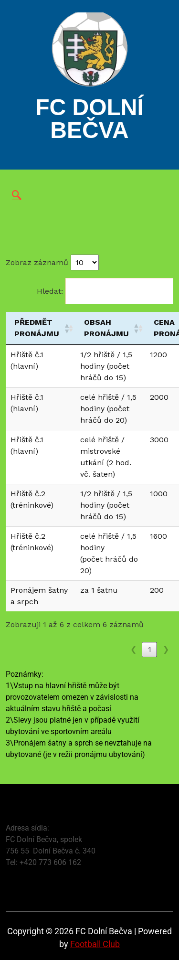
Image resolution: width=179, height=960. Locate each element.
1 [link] (149, 649)
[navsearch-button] (16, 195)
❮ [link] (133, 649)
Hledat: (50, 291)
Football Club (95, 944)
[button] (65, 328)
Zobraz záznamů (37, 262)
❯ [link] (166, 649)
